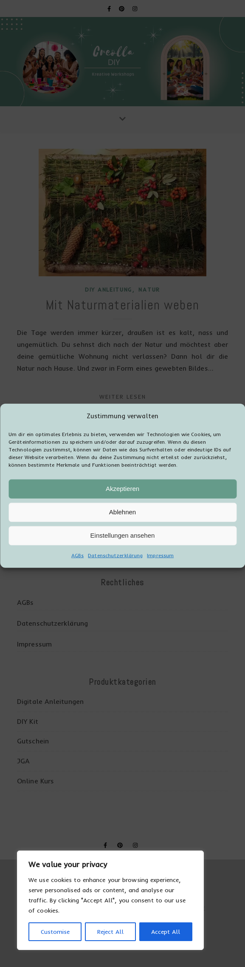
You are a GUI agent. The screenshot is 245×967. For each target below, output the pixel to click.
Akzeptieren (122, 495)
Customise (55, 932)
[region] (110, 900)
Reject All (110, 932)
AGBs (77, 562)
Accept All (165, 932)
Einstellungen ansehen (122, 542)
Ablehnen (122, 519)
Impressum (160, 562)
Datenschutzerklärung (115, 562)
